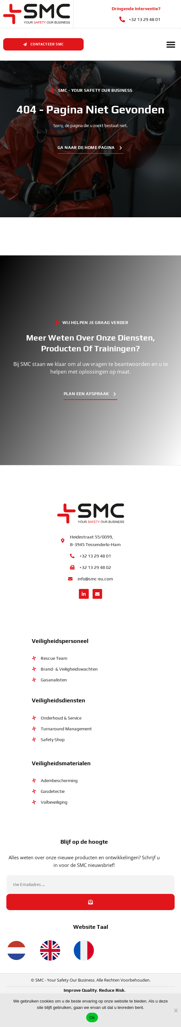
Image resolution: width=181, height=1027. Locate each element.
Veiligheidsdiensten (58, 700)
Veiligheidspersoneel (60, 641)
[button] (171, 44)
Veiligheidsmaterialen (61, 763)
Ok (92, 1017)
